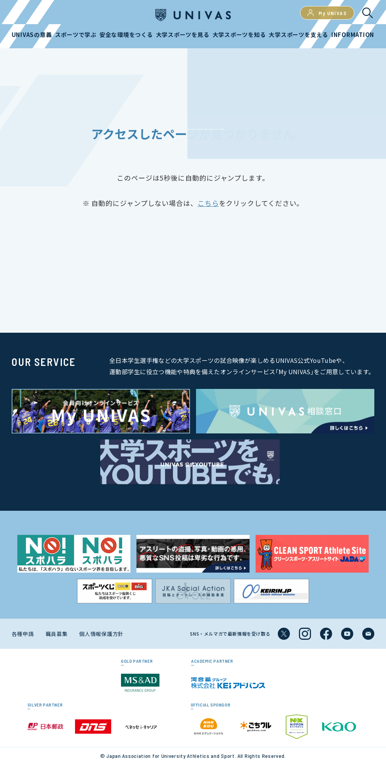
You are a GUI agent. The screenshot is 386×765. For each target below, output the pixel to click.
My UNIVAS (327, 12)
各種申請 (23, 634)
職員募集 (57, 634)
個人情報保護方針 (101, 634)
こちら (208, 203)
